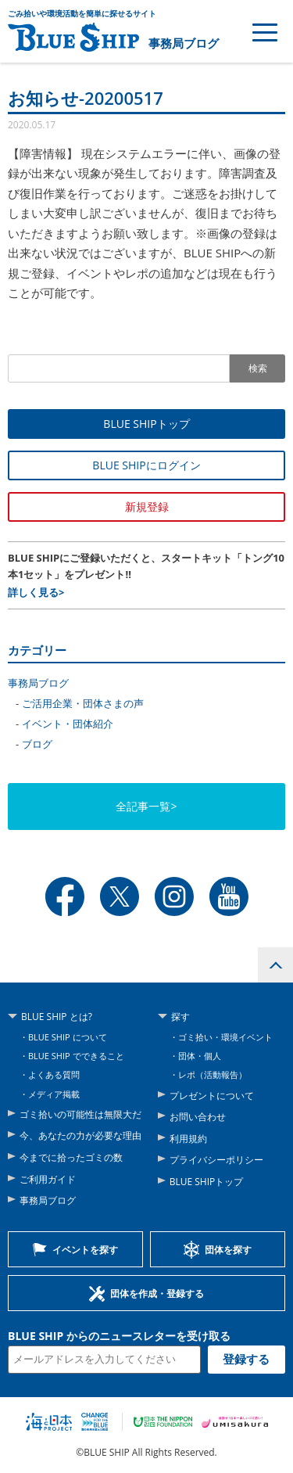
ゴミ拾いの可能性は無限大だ (80, 1114)
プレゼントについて (212, 1095)
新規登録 (147, 506)
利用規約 (188, 1138)
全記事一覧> (146, 806)
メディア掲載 (54, 1094)
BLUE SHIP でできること (76, 1056)
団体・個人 (199, 1056)
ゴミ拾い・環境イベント (225, 1037)
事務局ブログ (183, 43)
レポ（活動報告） (212, 1074)
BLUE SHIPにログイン (146, 465)
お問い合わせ (198, 1116)
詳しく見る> (36, 592)
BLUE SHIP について (67, 1037)
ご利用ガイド (48, 1179)
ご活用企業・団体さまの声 (83, 703)
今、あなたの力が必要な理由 (80, 1135)
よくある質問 (54, 1074)
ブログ (37, 744)
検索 (257, 368)
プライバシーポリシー (216, 1159)
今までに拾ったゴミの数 (71, 1157)
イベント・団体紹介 (67, 724)
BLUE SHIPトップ (146, 423)
